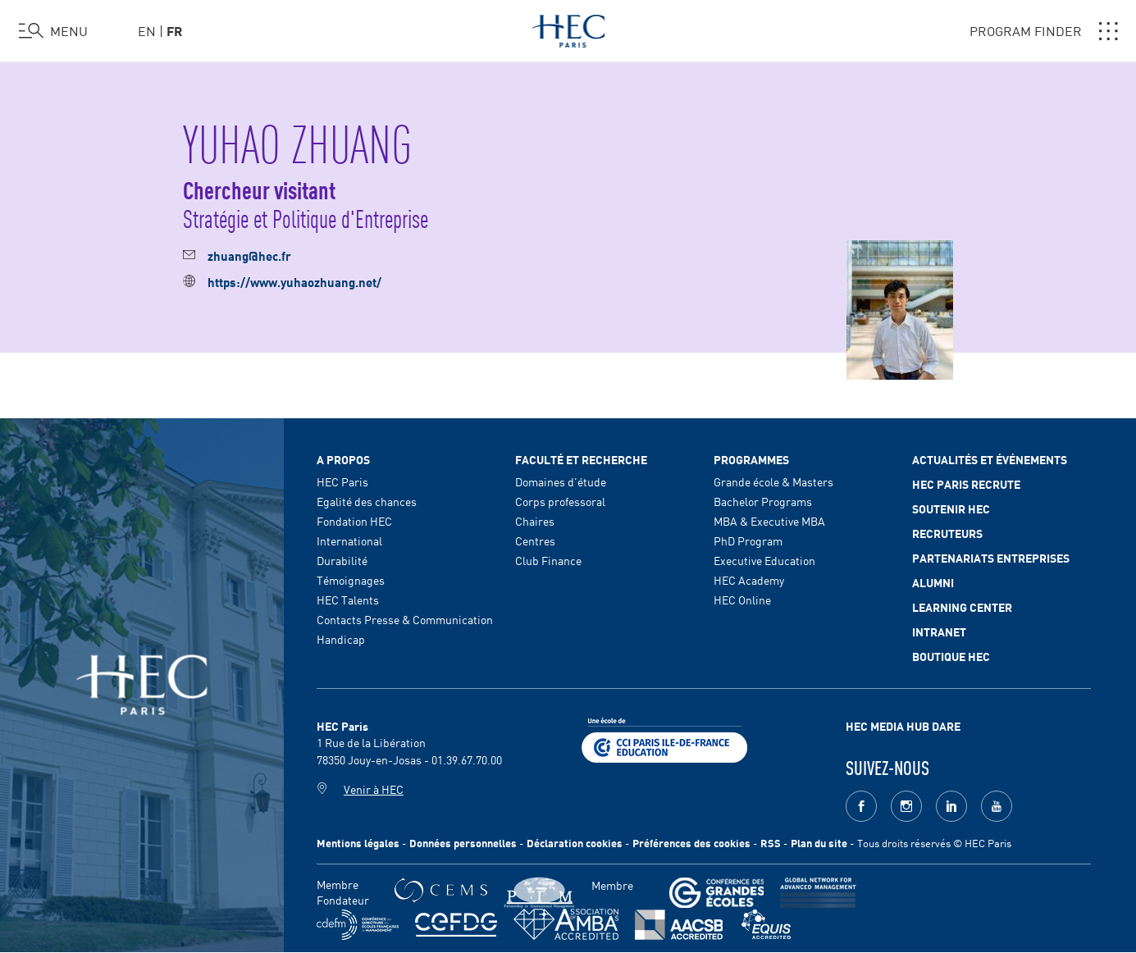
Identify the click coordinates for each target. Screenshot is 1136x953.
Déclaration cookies (575, 842)
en (147, 30)
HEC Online (742, 599)
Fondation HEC (354, 521)
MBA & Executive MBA (769, 521)
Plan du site (819, 842)
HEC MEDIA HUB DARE (903, 726)
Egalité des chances (367, 501)
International (349, 540)
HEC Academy (749, 580)
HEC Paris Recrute (966, 484)
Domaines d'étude (560, 481)
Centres (535, 540)
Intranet (939, 631)
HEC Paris (342, 481)
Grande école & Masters (773, 481)
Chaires (534, 521)
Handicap (341, 639)
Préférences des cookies (691, 842)
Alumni (933, 582)
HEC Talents (348, 599)
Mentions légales (358, 842)
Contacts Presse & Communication (405, 619)
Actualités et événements (989, 459)
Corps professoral (560, 501)
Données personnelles (463, 842)
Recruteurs (947, 533)
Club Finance (548, 560)
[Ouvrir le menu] (53, 31)
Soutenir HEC (951, 508)
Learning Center (962, 607)
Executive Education (764, 560)
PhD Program (748, 540)
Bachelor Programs (763, 501)
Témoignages (351, 580)
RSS (770, 842)
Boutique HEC (951, 656)
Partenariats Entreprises (991, 557)
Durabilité (342, 560)
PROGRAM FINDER (1043, 31)
